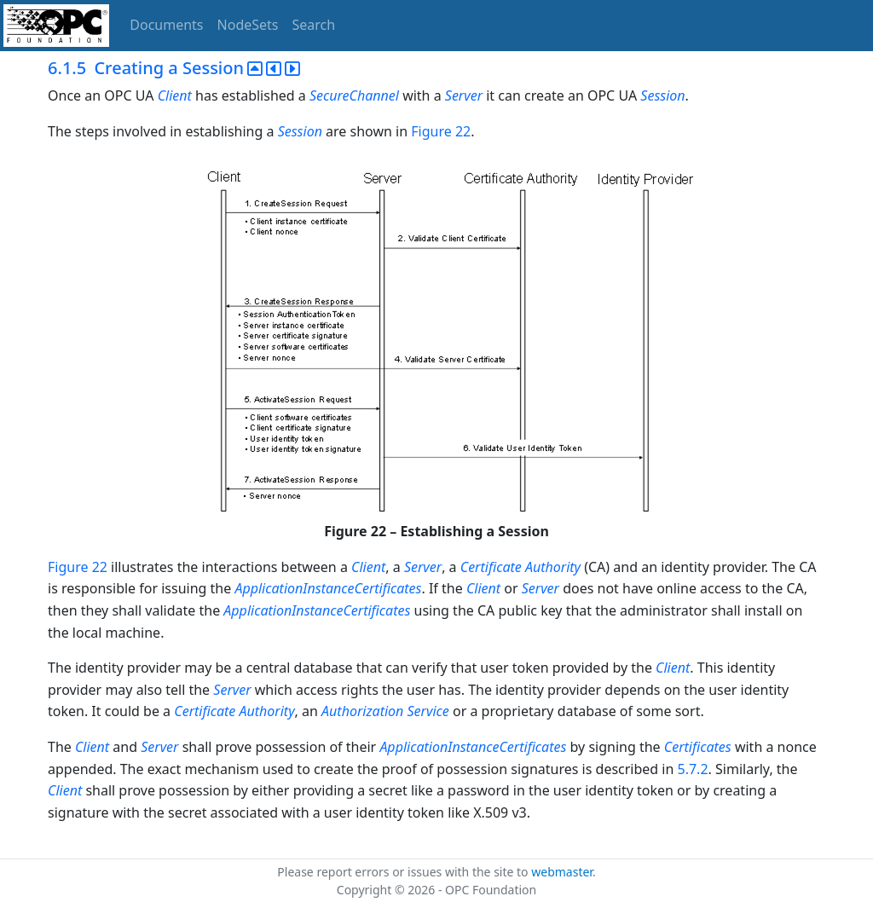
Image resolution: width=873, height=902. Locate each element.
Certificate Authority (520, 567)
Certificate (204, 711)
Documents (166, 24)
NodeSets (248, 24)
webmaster (562, 872)
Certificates (697, 746)
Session (662, 95)
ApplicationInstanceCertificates (327, 588)
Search (314, 24)
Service (428, 711)
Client (175, 95)
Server (464, 95)
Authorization (362, 711)
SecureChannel (354, 95)
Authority (266, 711)
